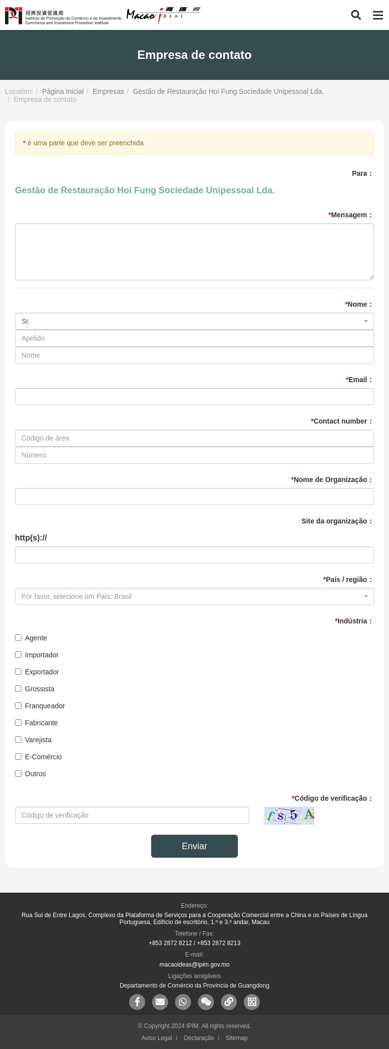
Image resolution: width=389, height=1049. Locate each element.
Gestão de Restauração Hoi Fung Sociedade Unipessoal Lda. (228, 91)
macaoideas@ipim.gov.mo (195, 964)
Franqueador (40, 706)
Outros (30, 774)
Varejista (33, 740)
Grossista (34, 689)
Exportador (37, 672)
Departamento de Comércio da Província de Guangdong (194, 985)
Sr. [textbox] (25, 321)
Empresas (108, 91)
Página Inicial (63, 91)
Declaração (199, 1038)
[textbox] (191, 596)
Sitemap (237, 1038)
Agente (31, 638)
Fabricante (36, 723)
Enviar (194, 846)
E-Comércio (38, 757)
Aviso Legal (156, 1038)
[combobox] (194, 321)
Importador (37, 655)
